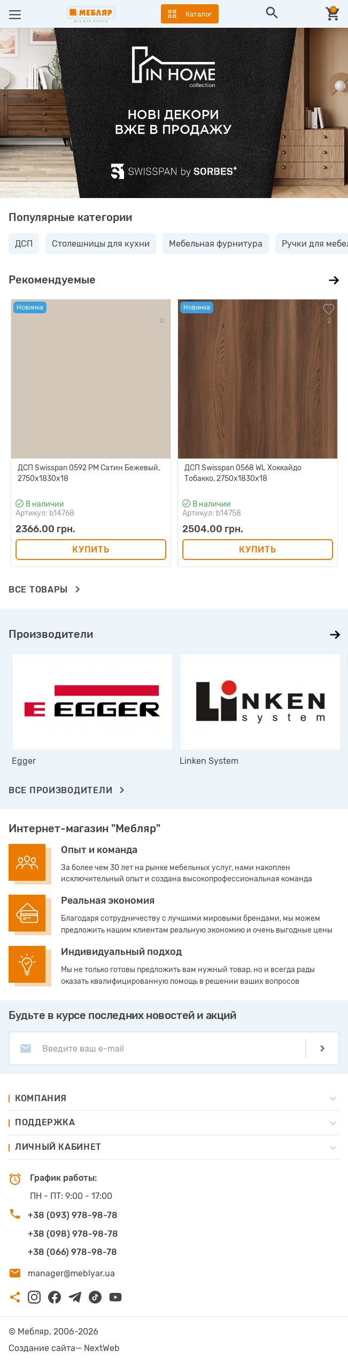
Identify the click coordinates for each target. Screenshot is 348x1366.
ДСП (24, 244)
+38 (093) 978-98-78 (73, 1215)
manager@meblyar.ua (71, 1273)
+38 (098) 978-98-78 (73, 1234)
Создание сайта (42, 1348)
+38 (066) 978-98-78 (72, 1252)
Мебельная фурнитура (215, 244)
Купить (90, 549)
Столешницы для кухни (101, 244)
